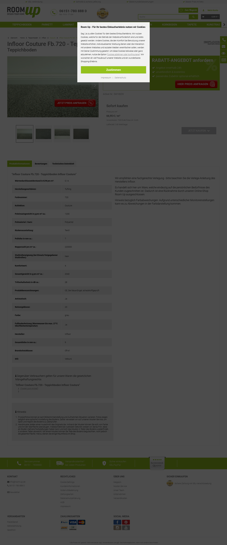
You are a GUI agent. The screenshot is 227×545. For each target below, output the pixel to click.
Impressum (106, 77)
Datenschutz (120, 77)
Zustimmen (113, 70)
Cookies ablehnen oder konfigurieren (123, 54)
